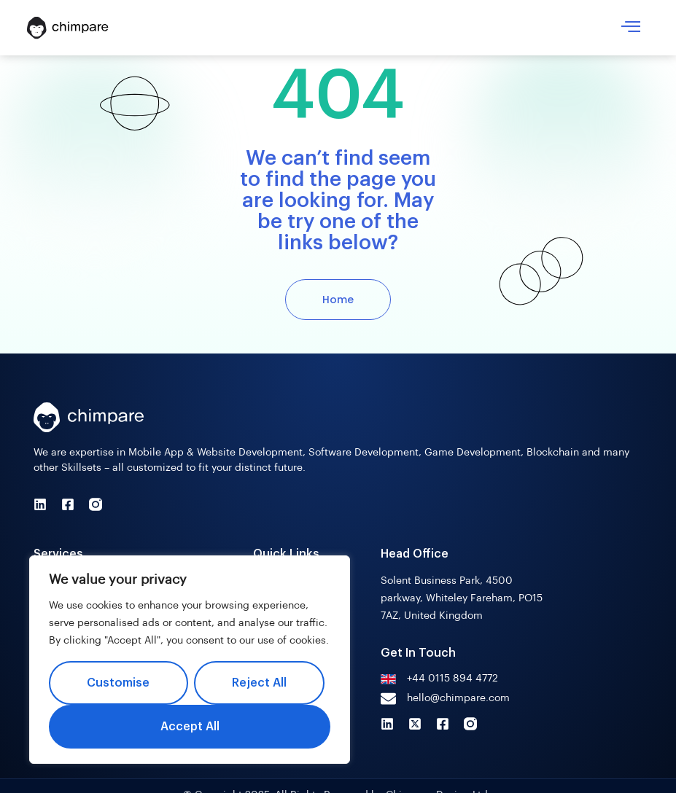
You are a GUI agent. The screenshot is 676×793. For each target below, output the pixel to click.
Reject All (259, 683)
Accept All (189, 727)
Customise (118, 683)
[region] (189, 659)
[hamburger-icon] (631, 28)
